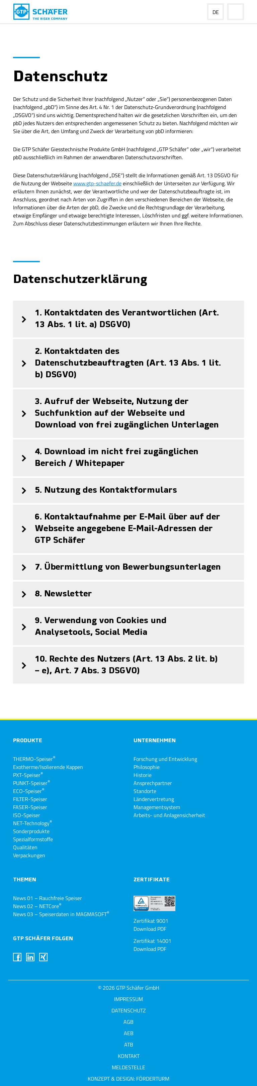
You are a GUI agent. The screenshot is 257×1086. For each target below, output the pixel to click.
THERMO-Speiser (34, 759)
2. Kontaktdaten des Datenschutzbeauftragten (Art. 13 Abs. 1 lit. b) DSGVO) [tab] (117, 363)
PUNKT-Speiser (31, 783)
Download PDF (150, 929)
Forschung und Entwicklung (165, 759)
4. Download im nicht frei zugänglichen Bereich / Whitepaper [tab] (105, 457)
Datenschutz (128, 1010)
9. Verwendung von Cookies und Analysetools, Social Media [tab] (90, 626)
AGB (128, 1022)
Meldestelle (128, 1067)
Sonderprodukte (31, 831)
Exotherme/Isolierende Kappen (48, 767)
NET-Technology (32, 823)
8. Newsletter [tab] (52, 594)
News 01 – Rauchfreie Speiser (47, 898)
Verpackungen (29, 855)
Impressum (128, 999)
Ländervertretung (154, 799)
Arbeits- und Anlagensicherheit (169, 815)
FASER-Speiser (30, 807)
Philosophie (147, 767)
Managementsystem (157, 807)
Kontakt (129, 1056)
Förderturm (152, 1079)
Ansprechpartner (153, 783)
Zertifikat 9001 (151, 921)
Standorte (145, 791)
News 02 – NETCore (37, 906)
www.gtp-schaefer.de (97, 183)
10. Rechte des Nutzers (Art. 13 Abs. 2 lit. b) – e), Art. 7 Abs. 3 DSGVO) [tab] (115, 665)
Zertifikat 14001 (152, 941)
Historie (143, 775)
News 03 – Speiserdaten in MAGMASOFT (61, 914)
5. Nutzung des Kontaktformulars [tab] (95, 490)
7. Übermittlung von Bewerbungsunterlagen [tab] (117, 567)
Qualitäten (25, 847)
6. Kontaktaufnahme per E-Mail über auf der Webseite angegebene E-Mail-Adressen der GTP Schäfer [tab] (116, 529)
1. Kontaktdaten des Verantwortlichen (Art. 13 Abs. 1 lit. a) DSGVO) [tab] (116, 319)
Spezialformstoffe (33, 839)
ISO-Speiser (26, 815)
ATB (128, 1045)
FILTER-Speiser (30, 799)
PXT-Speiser (28, 775)
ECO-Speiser (29, 791)
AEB (129, 1033)
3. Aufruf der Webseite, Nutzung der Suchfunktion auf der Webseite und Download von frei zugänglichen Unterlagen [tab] (116, 413)
